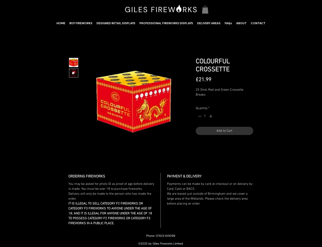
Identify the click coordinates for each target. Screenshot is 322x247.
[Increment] (211, 116)
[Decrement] (199, 116)
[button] (205, 10)
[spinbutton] (205, 116)
